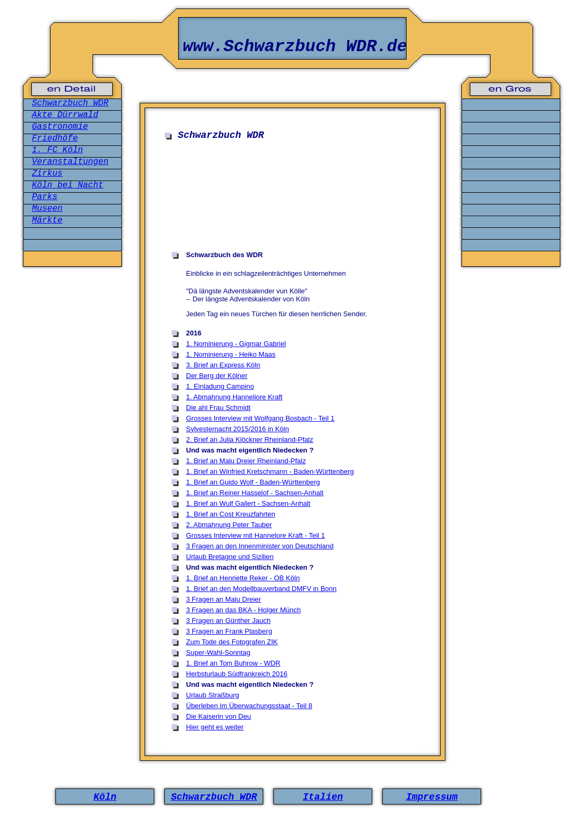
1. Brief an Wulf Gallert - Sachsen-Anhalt (248, 503)
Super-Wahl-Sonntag (218, 652)
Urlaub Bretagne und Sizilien (230, 557)
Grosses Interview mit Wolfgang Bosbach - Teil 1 (260, 418)
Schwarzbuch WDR (70, 103)
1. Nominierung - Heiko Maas (230, 354)
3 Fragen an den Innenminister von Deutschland (260, 546)
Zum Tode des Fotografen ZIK (231, 642)
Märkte (47, 220)
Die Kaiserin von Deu (218, 716)
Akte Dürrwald (65, 115)
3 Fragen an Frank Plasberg (229, 631)
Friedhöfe (55, 138)
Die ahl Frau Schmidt (218, 408)
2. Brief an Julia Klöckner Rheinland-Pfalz (249, 440)
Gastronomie (60, 127)
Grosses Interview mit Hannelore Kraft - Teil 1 (255, 535)
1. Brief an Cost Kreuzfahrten (230, 514)
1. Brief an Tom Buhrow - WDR (233, 663)
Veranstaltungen (70, 162)
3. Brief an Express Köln (223, 365)
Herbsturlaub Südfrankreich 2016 (237, 674)
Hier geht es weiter (214, 727)
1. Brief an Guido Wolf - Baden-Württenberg (253, 482)
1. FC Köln (57, 150)
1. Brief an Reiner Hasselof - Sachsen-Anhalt (255, 493)
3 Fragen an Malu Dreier (223, 599)
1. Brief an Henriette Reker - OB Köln (243, 578)
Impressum (432, 797)
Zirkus (47, 173)
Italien (323, 797)
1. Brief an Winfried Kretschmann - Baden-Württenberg (270, 471)
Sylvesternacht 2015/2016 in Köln (237, 429)
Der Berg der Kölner (217, 376)
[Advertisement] (294, 228)
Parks (44, 197)
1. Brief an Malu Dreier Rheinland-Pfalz (246, 461)
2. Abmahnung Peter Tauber (229, 525)
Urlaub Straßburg (212, 695)
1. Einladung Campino (220, 386)
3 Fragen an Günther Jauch (228, 621)
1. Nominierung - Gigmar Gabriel (236, 344)
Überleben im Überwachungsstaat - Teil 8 (249, 706)
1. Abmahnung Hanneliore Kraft (234, 397)
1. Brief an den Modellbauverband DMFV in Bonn (261, 589)
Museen (47, 208)
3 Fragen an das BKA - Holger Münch (243, 610)
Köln (105, 797)
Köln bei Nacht (67, 185)
